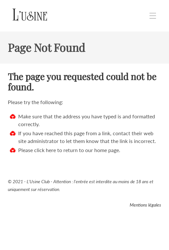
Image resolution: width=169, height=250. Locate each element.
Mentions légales (145, 205)
